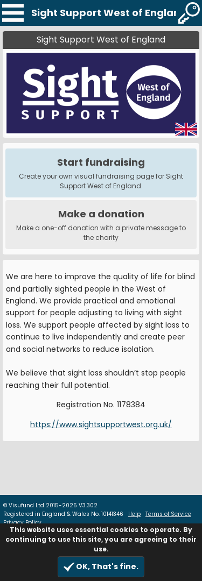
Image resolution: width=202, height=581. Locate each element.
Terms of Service (168, 514)
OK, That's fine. (101, 566)
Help (134, 514)
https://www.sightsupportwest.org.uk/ (101, 424)
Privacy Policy (22, 523)
